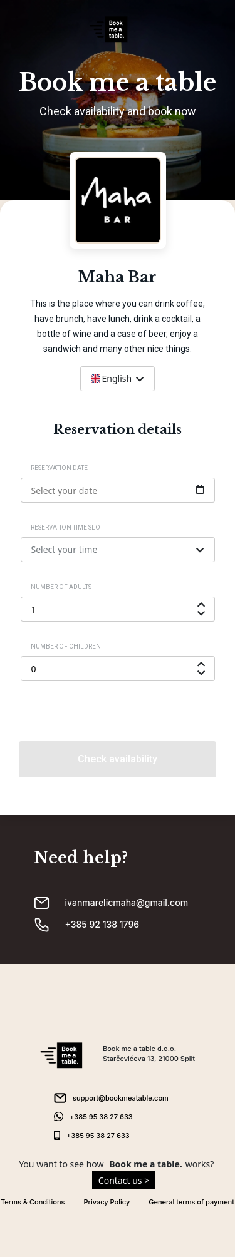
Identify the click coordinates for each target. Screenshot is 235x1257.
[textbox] (117, 378)
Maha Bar (117, 277)
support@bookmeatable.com (121, 1098)
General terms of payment (191, 1202)
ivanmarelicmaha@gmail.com (127, 902)
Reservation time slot (67, 527)
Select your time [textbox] (64, 549)
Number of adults (61, 586)
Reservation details (117, 429)
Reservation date (59, 467)
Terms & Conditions (33, 1202)
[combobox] (117, 378)
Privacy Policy (107, 1202)
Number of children (66, 646)
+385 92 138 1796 (102, 924)
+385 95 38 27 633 (101, 1116)
